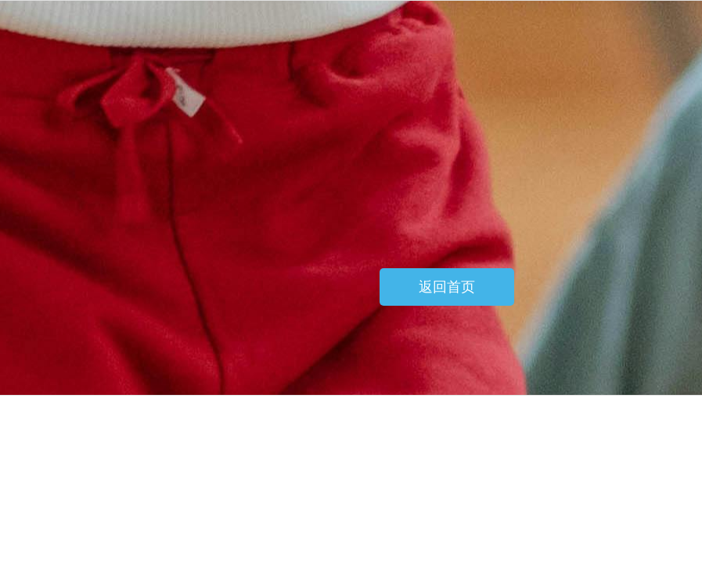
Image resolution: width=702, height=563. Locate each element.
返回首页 (447, 287)
